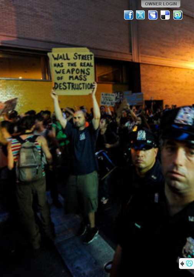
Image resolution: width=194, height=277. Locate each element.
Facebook (128, 15)
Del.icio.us (165, 15)
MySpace (153, 15)
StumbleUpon (177, 15)
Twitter (141, 15)
